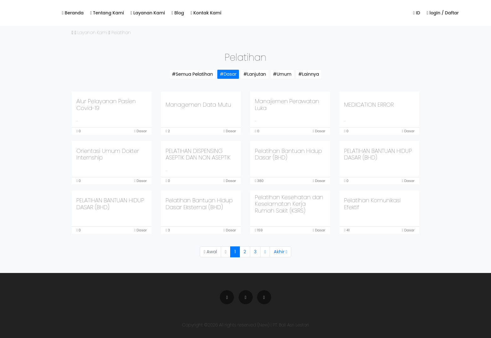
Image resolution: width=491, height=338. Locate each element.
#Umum (282, 74)
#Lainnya (308, 74)
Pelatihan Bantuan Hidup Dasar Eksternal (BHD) (199, 203)
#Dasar (228, 74)
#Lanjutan (254, 74)
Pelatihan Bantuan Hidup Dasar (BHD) (288, 154)
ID (416, 13)
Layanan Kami (148, 13)
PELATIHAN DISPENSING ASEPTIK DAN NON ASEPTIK (198, 154)
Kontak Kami (206, 13)
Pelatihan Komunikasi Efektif (372, 203)
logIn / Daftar (443, 13)
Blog (178, 13)
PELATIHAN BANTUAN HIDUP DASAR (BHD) (378, 154)
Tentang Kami (107, 13)
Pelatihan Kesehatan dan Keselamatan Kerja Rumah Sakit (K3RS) (289, 203)
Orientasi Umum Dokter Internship (107, 154)
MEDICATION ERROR (369, 104)
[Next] (265, 252)
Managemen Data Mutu (198, 104)
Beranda (73, 13)
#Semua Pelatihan (192, 74)
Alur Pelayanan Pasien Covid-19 (106, 104)
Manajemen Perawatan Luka (287, 104)
